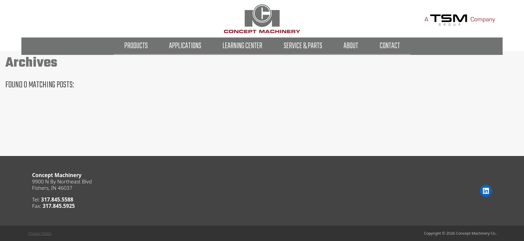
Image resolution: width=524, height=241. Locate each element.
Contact (390, 46)
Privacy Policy (39, 233)
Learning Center (242, 46)
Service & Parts (303, 46)
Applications (185, 46)
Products (136, 46)
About (351, 46)
